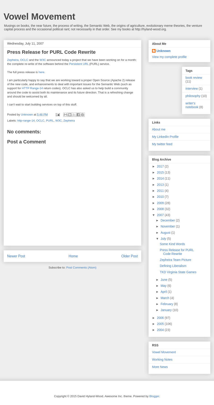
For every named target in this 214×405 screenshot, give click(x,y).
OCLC (24, 60)
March (165, 298)
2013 (161, 184)
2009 (161, 203)
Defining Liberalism (173, 266)
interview (191, 88)
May (163, 285)
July (163, 238)
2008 (161, 209)
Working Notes (162, 359)
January (166, 310)
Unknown (163, 51)
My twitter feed (162, 144)
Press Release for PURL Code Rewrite (177, 252)
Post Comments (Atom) (81, 267)
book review (193, 77)
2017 (161, 166)
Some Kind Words (172, 244)
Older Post (129, 256)
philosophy (192, 96)
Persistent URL (78, 64)
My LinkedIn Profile (165, 136)
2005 (161, 324)
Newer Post (16, 256)
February (167, 304)
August (165, 232)
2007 (161, 215)
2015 (161, 172)
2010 (161, 196)
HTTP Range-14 (32, 88)
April (164, 291)
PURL (50, 120)
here (41, 72)
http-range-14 (26, 120)
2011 (161, 190)
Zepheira (13, 60)
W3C (42, 60)
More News (160, 367)
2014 (161, 178)
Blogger (154, 396)
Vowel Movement (39, 16)
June (164, 279)
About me (158, 129)
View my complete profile (169, 57)
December (168, 220)
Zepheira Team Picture (175, 260)
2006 (161, 318)
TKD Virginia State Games (178, 272)
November (168, 226)
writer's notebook (191, 105)
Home (73, 256)
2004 (161, 330)
